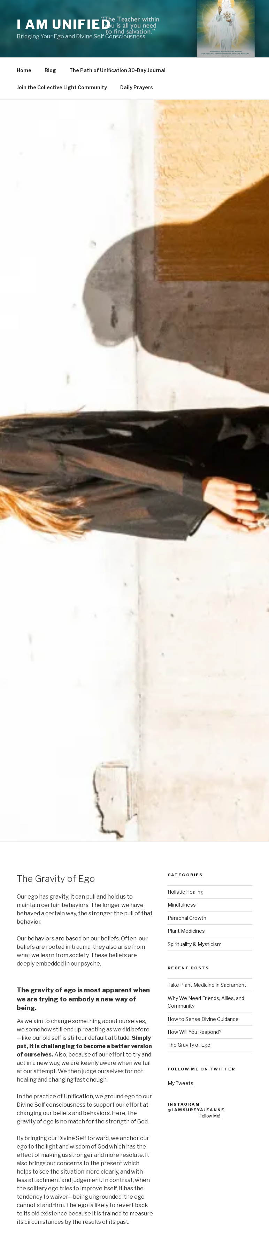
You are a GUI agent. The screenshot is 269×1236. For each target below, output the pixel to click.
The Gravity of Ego (189, 1045)
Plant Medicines (186, 931)
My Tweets (180, 1083)
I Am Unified (64, 24)
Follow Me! (210, 1116)
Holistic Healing (185, 892)
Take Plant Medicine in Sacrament (207, 985)
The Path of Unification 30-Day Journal (117, 70)
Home (24, 70)
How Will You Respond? (195, 1032)
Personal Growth (187, 918)
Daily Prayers (136, 87)
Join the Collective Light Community (62, 87)
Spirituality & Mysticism (195, 944)
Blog (50, 70)
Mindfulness (182, 905)
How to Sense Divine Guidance (203, 1019)
